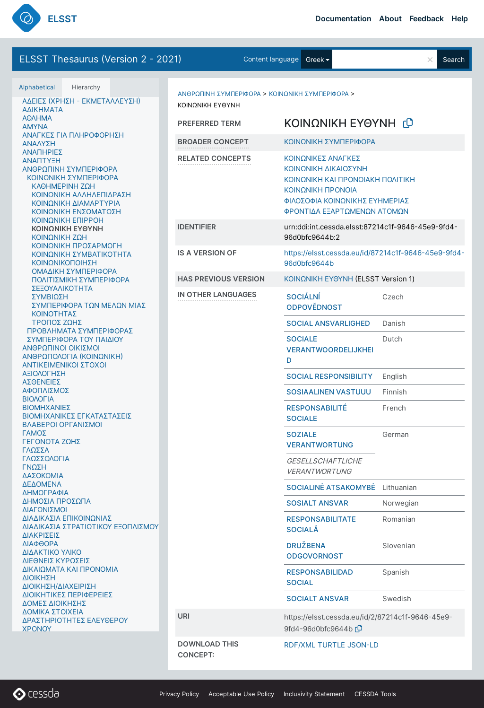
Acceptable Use (241, 694)
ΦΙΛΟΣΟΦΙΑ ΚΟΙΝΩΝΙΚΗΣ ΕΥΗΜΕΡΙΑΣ (346, 200)
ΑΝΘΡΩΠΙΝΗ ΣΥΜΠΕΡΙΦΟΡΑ (219, 93)
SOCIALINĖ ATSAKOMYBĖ (330, 487)
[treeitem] (85, 101)
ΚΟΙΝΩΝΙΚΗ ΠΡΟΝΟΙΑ (320, 189)
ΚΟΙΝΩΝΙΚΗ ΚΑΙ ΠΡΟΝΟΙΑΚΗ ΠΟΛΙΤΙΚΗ (349, 179)
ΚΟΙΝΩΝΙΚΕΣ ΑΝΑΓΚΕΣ (322, 158)
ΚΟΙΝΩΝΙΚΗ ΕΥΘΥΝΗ (318, 278)
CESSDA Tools (375, 694)
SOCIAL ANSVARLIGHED (328, 323)
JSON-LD (363, 644)
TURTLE (331, 644)
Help (459, 18)
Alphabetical (37, 87)
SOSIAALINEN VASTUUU (328, 391)
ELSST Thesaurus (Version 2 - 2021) (100, 59)
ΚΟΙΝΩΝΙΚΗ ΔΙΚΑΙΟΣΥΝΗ (325, 168)
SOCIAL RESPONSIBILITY (329, 376)
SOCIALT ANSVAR (317, 598)
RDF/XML (299, 644)
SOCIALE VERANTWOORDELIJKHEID (329, 349)
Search (454, 59)
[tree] (85, 364)
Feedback (426, 18)
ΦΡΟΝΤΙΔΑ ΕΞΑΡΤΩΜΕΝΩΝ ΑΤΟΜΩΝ (346, 211)
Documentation (343, 18)
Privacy (179, 694)
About (390, 18)
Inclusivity (314, 694)
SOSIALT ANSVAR (317, 502)
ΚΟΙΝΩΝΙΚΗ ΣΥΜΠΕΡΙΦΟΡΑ (309, 93)
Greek (315, 59)
